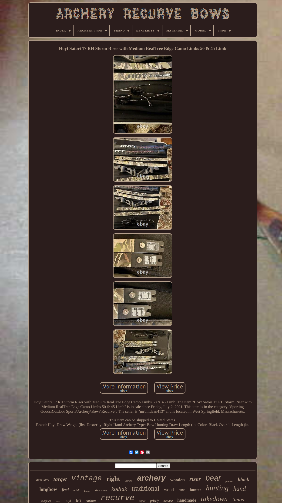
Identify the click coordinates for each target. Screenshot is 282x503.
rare (181, 490)
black (243, 479)
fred (65, 489)
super (142, 501)
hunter (195, 490)
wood (169, 489)
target (60, 479)
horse (87, 490)
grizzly (154, 501)
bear (213, 478)
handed (168, 501)
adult (76, 490)
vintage (86, 478)
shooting (101, 490)
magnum (46, 501)
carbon (91, 501)
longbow (48, 489)
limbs (238, 500)
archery (151, 477)
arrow (128, 480)
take (58, 501)
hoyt (68, 501)
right (113, 478)
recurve (118, 498)
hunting (217, 488)
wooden (177, 479)
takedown (214, 499)
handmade (186, 500)
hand (239, 488)
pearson (229, 481)
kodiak (119, 489)
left (78, 501)
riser (195, 478)
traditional (145, 488)
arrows (42, 479)
